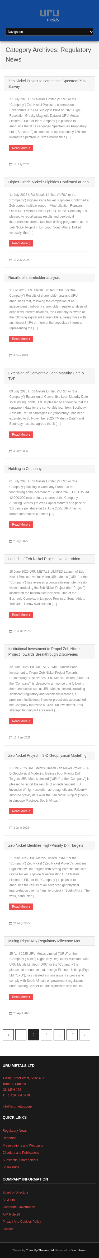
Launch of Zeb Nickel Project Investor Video (44, 559)
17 (72, 1035)
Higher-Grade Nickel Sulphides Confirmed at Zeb (48, 182)
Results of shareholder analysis (34, 277)
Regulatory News (15, 1130)
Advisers (9, 1200)
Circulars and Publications (21, 1153)
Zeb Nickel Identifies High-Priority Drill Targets (45, 845)
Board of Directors (15, 1192)
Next (84, 1034)
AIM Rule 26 (11, 1214)
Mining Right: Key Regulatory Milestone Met (44, 941)
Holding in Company (24, 468)
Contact (8, 1229)
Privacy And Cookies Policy (22, 1222)
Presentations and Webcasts (23, 1145)
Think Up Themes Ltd (40, 1250)
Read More (19, 148)
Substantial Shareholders (20, 1160)
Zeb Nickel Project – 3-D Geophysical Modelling (47, 755)
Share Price (11, 1167)
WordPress (79, 1250)
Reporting (9, 1138)
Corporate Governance (19, 1207)
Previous (8, 1034)
